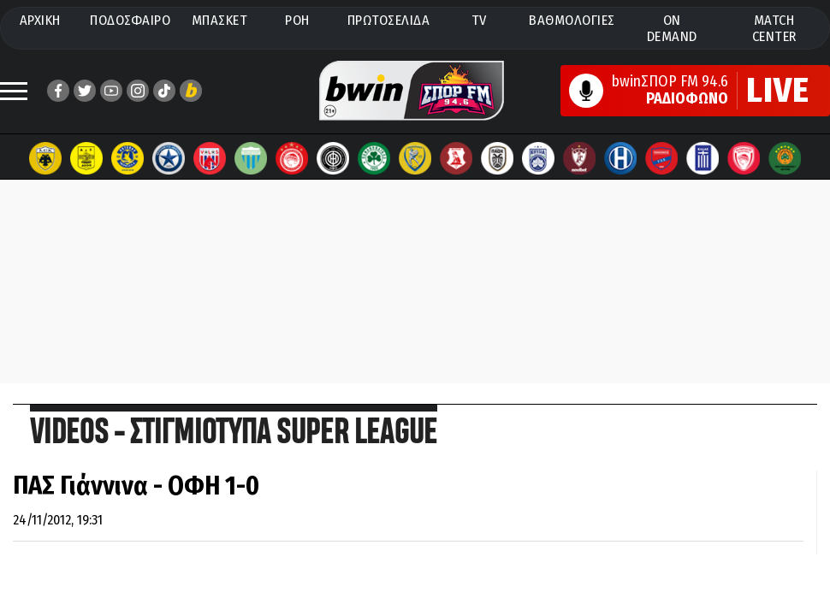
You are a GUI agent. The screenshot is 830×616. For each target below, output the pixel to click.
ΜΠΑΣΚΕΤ (220, 20)
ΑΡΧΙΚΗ (40, 20)
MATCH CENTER (774, 28)
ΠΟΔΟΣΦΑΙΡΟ (130, 20)
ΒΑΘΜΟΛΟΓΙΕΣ (572, 20)
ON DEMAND (672, 28)
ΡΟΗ (297, 20)
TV (479, 20)
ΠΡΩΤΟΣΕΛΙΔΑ (388, 20)
